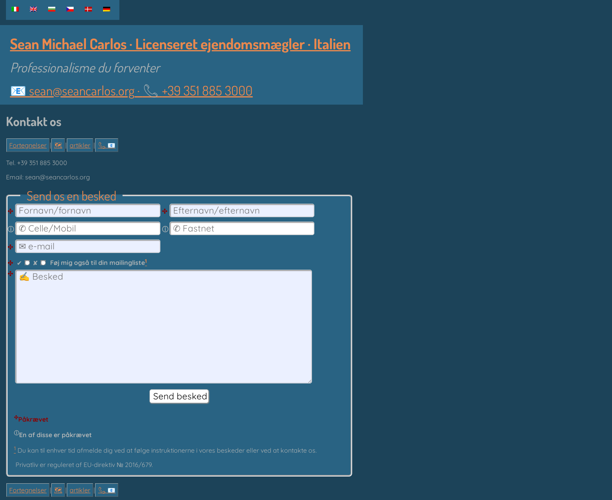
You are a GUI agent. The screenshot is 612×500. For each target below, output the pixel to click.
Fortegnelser (28, 145)
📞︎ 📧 (106, 145)
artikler (80, 145)
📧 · (131, 90)
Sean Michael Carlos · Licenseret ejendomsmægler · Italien (180, 43)
